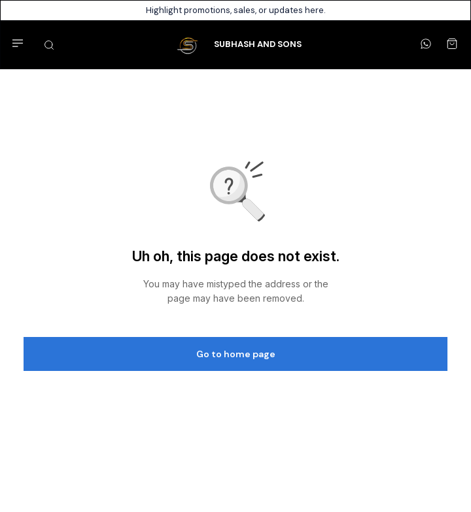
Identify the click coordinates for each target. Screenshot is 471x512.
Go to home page (235, 354)
